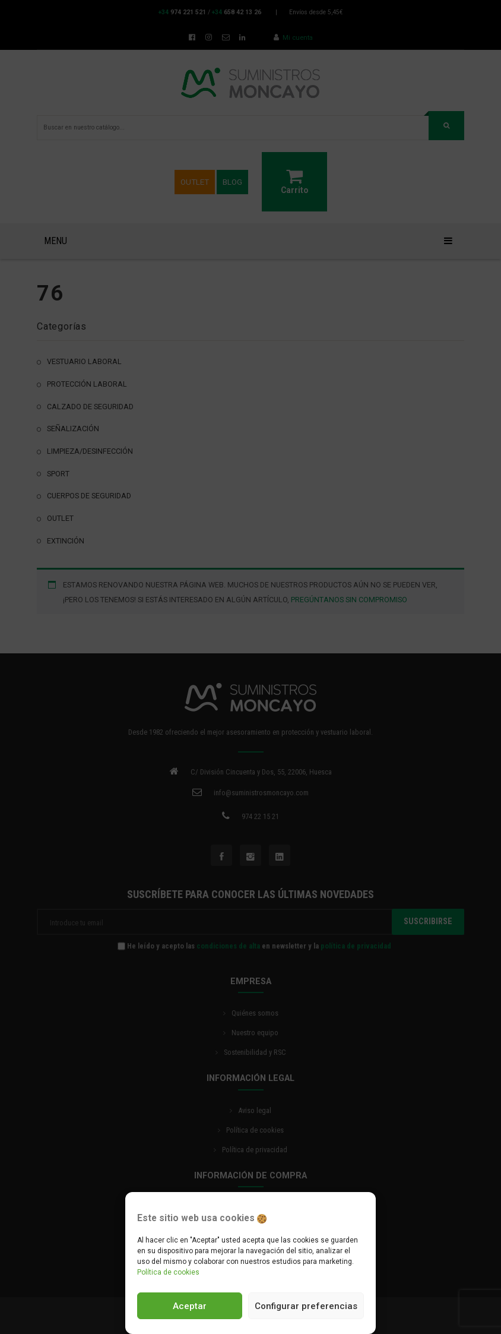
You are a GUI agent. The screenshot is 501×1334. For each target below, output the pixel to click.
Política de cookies (168, 1272)
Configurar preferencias (306, 1306)
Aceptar (190, 1306)
